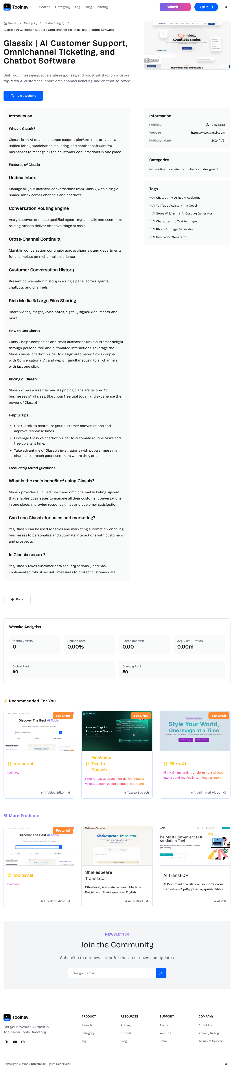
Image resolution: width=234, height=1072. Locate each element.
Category (62, 7)
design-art (210, 169)
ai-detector (177, 169)
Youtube (165, 1033)
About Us (205, 1025)
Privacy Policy (209, 1033)
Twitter (165, 1025)
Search (45, 7)
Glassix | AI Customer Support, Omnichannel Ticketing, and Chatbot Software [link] (59, 30)
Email (163, 1041)
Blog (88, 7)
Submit (126, 1033)
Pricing (102, 7)
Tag (77, 7)
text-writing (53, 23)
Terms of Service (211, 1041)
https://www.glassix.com (208, 132)
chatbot (194, 169)
